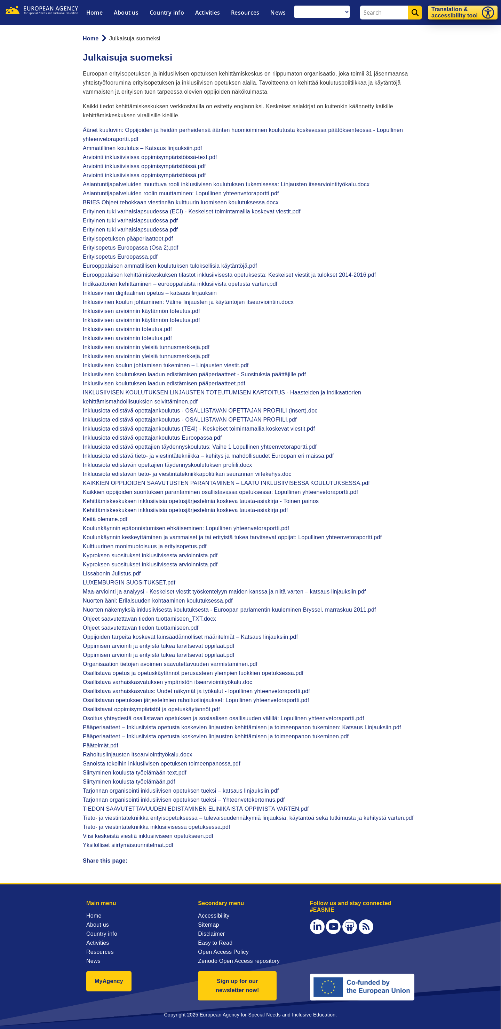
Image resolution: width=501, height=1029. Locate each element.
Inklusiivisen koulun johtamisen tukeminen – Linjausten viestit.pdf (166, 365)
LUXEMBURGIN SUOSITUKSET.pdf (129, 583)
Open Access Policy (223, 952)
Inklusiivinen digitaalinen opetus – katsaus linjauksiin (150, 293)
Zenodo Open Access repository (239, 961)
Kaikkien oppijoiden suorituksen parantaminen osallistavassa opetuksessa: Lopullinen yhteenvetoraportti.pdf (220, 492)
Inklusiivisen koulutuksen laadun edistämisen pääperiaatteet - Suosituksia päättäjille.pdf (194, 374)
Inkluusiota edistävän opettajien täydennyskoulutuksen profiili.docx (167, 465)
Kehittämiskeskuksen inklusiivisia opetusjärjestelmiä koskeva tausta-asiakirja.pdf (185, 510)
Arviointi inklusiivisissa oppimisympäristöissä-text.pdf (150, 157)
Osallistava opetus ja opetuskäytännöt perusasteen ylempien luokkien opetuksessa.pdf (193, 673)
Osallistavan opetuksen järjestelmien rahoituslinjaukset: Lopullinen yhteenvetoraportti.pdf (196, 700)
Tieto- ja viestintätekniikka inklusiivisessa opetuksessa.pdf (156, 827)
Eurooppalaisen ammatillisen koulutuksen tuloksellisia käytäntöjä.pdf (170, 266)
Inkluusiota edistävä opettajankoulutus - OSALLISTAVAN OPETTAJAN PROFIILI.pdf (190, 420)
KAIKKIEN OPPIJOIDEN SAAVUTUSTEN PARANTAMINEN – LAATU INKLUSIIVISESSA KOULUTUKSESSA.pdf (226, 483)
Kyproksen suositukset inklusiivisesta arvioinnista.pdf (150, 555)
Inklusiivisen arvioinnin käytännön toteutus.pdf (141, 311)
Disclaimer (211, 934)
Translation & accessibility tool (454, 12)
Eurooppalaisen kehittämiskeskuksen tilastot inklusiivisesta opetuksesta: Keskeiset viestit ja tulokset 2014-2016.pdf (229, 275)
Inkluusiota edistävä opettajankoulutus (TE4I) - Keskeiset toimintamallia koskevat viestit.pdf (199, 429)
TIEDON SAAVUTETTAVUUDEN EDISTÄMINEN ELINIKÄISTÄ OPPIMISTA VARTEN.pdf (196, 809)
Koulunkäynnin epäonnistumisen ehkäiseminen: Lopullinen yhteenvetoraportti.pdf (186, 528)
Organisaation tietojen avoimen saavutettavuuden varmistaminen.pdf (170, 664)
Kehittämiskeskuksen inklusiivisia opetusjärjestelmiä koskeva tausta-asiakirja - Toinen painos (201, 501)
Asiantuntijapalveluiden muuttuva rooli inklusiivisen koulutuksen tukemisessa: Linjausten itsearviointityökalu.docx (226, 184)
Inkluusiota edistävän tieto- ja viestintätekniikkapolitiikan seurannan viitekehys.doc (187, 474)
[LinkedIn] (317, 926)
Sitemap (208, 925)
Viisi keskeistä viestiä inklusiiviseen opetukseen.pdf (148, 836)
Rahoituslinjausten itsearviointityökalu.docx (137, 754)
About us (126, 12)
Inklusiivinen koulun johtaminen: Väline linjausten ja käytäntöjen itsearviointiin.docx (188, 302)
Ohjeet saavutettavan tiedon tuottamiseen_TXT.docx (149, 619)
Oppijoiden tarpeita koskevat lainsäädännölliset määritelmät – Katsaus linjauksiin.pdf (190, 637)
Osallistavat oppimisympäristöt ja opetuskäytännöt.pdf (151, 709)
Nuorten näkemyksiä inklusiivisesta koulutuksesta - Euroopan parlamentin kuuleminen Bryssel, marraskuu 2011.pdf (229, 610)
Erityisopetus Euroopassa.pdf (120, 257)
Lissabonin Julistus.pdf (112, 573)
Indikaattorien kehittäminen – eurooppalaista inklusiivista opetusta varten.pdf (180, 284)
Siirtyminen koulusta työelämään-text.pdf (134, 773)
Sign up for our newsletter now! (237, 985)
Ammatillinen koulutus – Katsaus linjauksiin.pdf (142, 148)
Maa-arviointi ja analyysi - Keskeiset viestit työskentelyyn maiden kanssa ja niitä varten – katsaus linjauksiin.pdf (224, 592)
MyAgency (109, 981)
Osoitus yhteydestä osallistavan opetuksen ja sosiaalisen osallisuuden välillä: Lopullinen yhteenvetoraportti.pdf (223, 718)
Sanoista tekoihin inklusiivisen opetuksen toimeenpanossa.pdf (161, 764)
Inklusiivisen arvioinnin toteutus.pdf (127, 329)
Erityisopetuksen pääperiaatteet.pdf (128, 239)
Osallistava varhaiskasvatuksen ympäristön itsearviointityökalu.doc (167, 682)
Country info (167, 12)
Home (94, 12)
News (278, 12)
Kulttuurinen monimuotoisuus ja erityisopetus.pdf (145, 546)
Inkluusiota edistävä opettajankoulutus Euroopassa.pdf (152, 438)
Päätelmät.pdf (100, 745)
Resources (245, 12)
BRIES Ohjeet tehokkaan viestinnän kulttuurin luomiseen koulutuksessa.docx (181, 202)
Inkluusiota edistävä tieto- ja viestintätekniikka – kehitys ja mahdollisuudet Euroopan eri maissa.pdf (208, 456)
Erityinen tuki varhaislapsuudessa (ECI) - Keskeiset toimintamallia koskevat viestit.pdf (192, 211)
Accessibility (213, 916)
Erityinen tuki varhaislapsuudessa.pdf (130, 220)
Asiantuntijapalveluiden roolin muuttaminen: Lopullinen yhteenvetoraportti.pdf (181, 193)
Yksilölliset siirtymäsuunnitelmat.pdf (128, 845)
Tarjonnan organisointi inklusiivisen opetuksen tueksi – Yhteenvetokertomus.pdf (184, 800)
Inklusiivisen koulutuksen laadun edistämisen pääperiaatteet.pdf (164, 383)
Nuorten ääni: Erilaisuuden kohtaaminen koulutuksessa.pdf (158, 601)
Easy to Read (215, 943)
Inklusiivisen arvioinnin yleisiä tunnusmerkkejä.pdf (146, 347)
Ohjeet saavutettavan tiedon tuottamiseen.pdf (141, 628)
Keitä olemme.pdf (105, 519)
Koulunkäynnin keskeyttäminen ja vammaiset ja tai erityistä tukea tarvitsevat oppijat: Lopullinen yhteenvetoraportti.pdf (232, 537)
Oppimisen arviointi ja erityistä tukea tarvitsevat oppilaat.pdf (158, 646)
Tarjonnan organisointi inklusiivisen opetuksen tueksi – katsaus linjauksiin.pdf (181, 791)
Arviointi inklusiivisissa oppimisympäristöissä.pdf (144, 166)
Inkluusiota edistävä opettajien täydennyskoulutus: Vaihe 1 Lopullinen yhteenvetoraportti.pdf (200, 447)
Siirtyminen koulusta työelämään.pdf (129, 782)
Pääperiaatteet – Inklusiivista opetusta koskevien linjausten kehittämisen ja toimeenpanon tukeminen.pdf (216, 736)
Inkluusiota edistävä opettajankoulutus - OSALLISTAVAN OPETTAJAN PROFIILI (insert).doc (200, 411)
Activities (207, 12)
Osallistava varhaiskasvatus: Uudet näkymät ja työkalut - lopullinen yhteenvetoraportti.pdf (196, 691)
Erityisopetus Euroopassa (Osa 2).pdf (130, 248)
